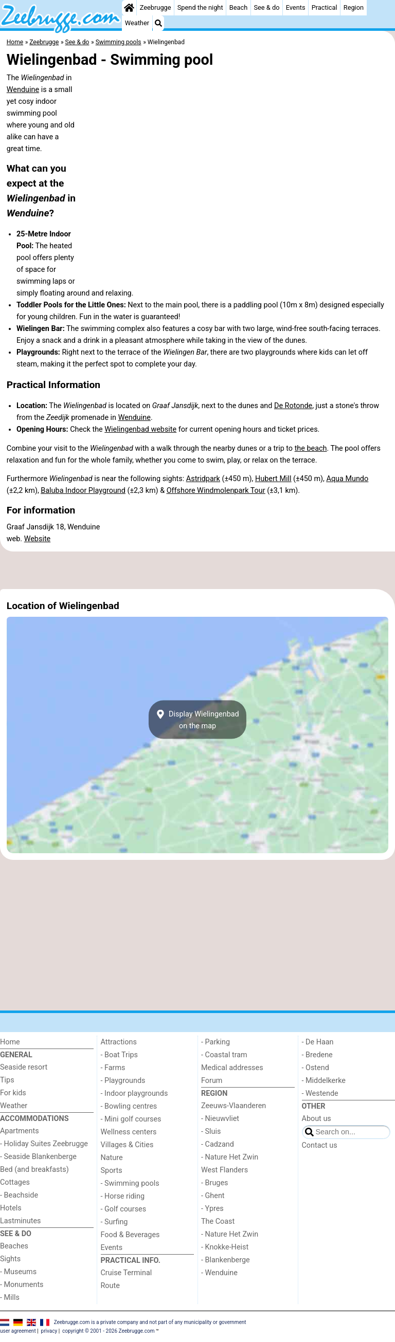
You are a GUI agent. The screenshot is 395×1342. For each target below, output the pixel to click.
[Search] (158, 23)
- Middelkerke (324, 1080)
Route (110, 1285)
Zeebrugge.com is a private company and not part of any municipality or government (150, 1322)
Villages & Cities (127, 1145)
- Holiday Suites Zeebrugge (44, 1143)
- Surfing (114, 1222)
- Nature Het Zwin (229, 1157)
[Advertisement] (197, 570)
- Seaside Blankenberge (38, 1156)
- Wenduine (219, 1273)
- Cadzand (217, 1144)
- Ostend (315, 1067)
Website (37, 539)
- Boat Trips (119, 1055)
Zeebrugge (155, 7)
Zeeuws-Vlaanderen (233, 1105)
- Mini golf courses (131, 1119)
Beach (238, 7)
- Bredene (317, 1055)
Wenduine (23, 89)
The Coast (218, 1221)
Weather (137, 23)
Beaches (14, 1246)
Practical (324, 7)
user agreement (18, 1331)
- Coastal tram (224, 1055)
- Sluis (211, 1131)
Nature (112, 1157)
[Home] (129, 7)
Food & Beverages (130, 1234)
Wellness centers (129, 1132)
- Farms (113, 1067)
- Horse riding (123, 1196)
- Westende (320, 1093)
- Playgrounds (123, 1080)
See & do (266, 7)
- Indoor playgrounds (134, 1093)
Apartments (19, 1131)
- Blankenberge (225, 1260)
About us (316, 1118)
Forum (211, 1080)
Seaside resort (23, 1067)
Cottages (15, 1182)
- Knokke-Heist (224, 1247)
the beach (311, 448)
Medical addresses (232, 1067)
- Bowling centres (129, 1106)
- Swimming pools (130, 1183)
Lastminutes (20, 1221)
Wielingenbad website (140, 429)
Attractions (119, 1042)
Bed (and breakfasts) (34, 1169)
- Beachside (19, 1195)
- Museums (18, 1271)
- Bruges (214, 1183)
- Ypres (212, 1208)
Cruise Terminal (126, 1273)
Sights (10, 1259)
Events (296, 7)
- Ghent (213, 1195)
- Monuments (22, 1284)
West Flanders (224, 1170)
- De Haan (318, 1042)
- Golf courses (124, 1209)
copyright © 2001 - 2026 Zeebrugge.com (108, 1331)
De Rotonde (293, 405)
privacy (49, 1331)
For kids (13, 1093)
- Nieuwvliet (220, 1118)
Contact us (319, 1145)
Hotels (11, 1208)
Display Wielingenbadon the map (197, 719)
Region (354, 7)
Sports (111, 1170)
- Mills (10, 1297)
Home (10, 1042)
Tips (7, 1080)
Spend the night (200, 7)
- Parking (215, 1042)
